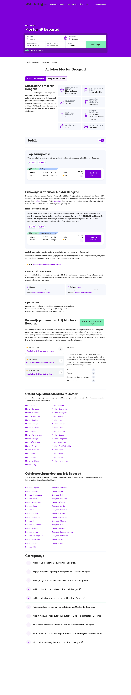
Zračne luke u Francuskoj (95, 669)
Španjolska (30, 667)
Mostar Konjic (31, 457)
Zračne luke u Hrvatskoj (95, 665)
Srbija (99, 92)
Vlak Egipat (70, 667)
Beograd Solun (31, 532)
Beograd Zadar (31, 506)
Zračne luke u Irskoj (93, 676)
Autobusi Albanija (52, 665)
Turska (28, 679)
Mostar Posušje (31, 424)
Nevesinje (57, 201)
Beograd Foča (31, 510)
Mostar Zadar (57, 453)
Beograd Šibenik (59, 502)
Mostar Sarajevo (32, 409)
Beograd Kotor (31, 543)
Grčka (28, 672)
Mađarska (29, 665)
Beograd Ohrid (58, 543)
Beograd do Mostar (56, 78)
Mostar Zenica (31, 431)
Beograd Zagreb (32, 487)
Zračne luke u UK (92, 674)
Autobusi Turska (51, 679)
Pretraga (95, 44)
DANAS (32, 162)
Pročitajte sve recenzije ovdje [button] (91, 322)
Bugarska (29, 669)
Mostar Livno (57, 427)
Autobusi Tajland (52, 676)
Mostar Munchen (59, 442)
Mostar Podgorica (59, 439)
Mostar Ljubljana (32, 461)
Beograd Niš (30, 547)
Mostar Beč (30, 453)
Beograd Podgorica (33, 502)
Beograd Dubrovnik (60, 510)
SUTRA (41, 162)
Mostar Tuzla (57, 416)
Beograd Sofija (58, 506)
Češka (28, 676)
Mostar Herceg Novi (60, 461)
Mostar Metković (32, 427)
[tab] (65, 174)
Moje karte (100, 4)
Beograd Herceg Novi (34, 536)
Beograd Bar (57, 524)
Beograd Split (58, 491)
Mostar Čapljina (31, 420)
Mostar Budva (58, 435)
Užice (38, 201)
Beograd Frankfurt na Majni (63, 532)
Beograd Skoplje (59, 521)
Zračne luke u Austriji (94, 679)
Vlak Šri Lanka (71, 672)
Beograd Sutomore (60, 536)
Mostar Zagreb (58, 405)
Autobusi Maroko (52, 669)
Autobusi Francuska (53, 683)
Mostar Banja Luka (32, 416)
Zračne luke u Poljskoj (94, 683)
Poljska (28, 681)
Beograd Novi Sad (59, 517)
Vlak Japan (70, 665)
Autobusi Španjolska (53, 667)
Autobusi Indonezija (53, 685)
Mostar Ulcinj (30, 464)
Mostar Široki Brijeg (33, 442)
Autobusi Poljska (52, 672)
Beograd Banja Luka (33, 495)
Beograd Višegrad (59, 499)
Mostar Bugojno (58, 431)
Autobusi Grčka (51, 681)
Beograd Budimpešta (33, 524)
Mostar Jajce (57, 450)
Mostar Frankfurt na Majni (62, 446)
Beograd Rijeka (31, 491)
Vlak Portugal (71, 669)
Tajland (28, 683)
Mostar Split (30, 405)
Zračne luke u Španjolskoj (95, 667)
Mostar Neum (57, 420)
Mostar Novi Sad (32, 450)
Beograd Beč (30, 521)
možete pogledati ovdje (41, 292)
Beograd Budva (58, 528)
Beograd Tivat (58, 539)
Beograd (93, 92)
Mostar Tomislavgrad (33, 435)
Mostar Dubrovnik (59, 409)
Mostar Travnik (31, 446)
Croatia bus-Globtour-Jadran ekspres (47, 264)
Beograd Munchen (32, 539)
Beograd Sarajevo (59, 487)
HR (88, 4)
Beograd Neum (58, 513)
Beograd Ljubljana (32, 528)
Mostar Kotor (57, 457)
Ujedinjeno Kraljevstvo (34, 674)
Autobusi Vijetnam (52, 674)
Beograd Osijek (31, 499)
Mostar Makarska (32, 413)
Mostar (68, 91)
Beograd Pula (58, 495)
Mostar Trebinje (31, 439)
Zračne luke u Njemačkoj (95, 672)
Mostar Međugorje (59, 413)
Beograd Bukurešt (32, 517)
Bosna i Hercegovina (71, 92)
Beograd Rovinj (31, 513)
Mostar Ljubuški (58, 424)
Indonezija (29, 685)
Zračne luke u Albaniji (94, 681)
